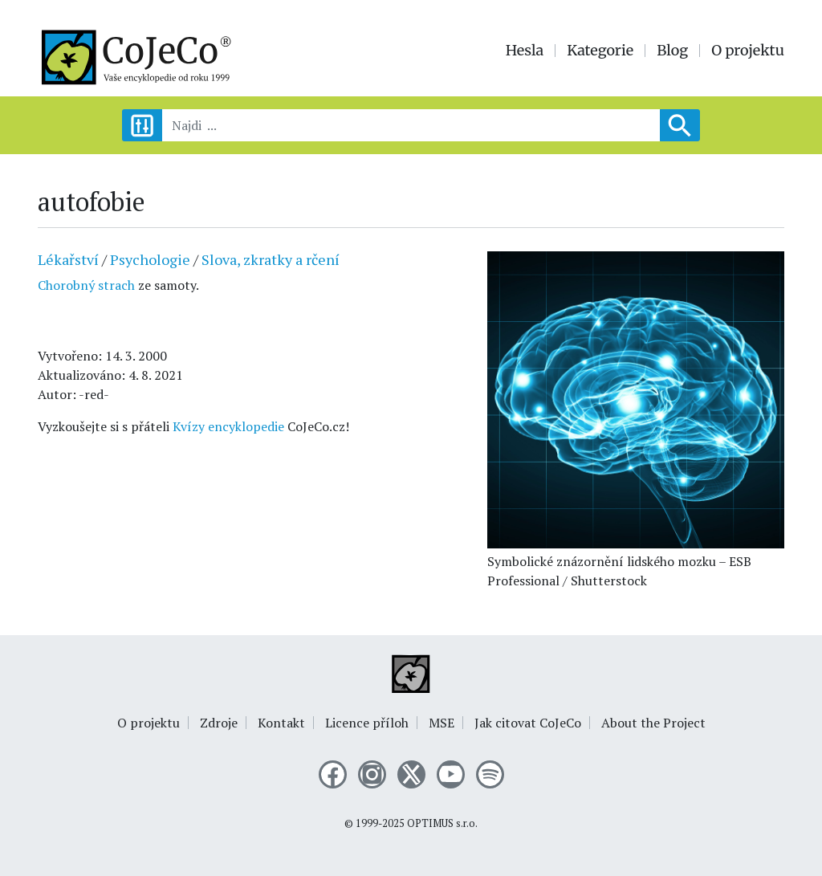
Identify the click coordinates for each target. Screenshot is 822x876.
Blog (672, 50)
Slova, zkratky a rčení (270, 259)
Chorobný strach (88, 285)
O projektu (747, 50)
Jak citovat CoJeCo (527, 722)
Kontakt (281, 722)
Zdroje (219, 722)
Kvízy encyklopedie (228, 426)
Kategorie (600, 50)
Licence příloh (367, 722)
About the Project (653, 722)
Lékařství (68, 259)
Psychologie (150, 259)
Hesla (525, 50)
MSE (441, 722)
